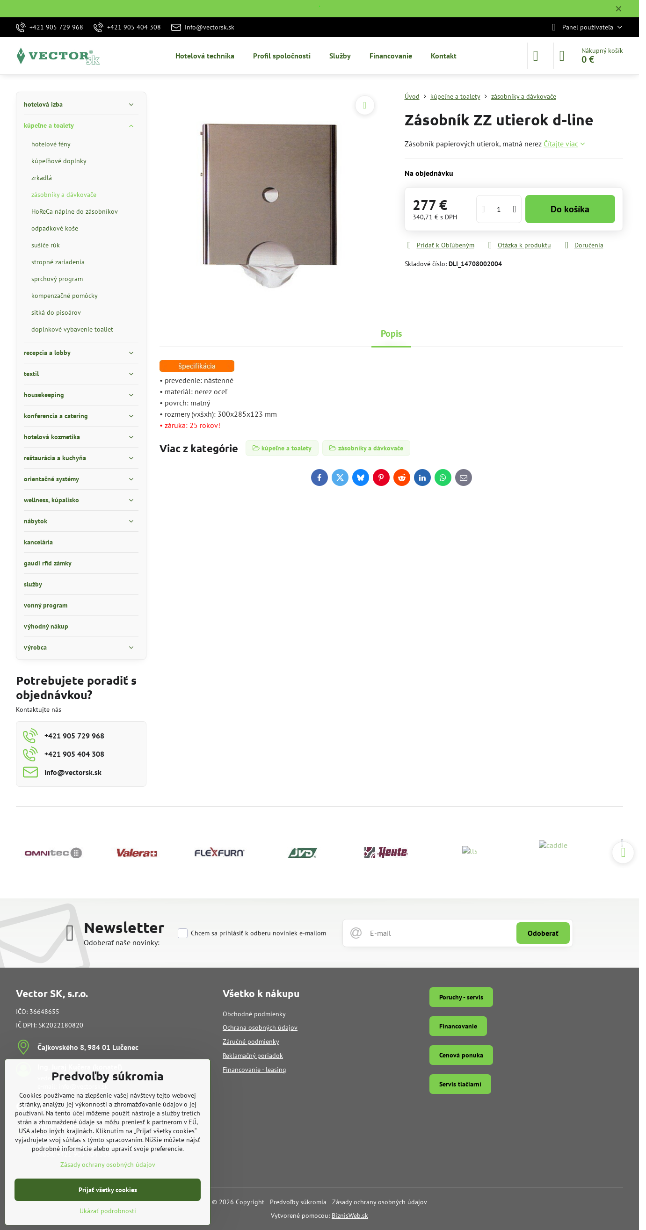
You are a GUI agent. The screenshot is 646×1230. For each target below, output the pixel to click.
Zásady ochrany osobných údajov (379, 1202)
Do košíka (570, 209)
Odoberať (543, 933)
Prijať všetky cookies (108, 1190)
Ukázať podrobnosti (108, 1211)
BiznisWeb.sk (350, 1215)
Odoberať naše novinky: (122, 942)
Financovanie (458, 1026)
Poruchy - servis (461, 997)
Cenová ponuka (461, 1055)
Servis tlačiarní (460, 1084)
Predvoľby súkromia (298, 1202)
